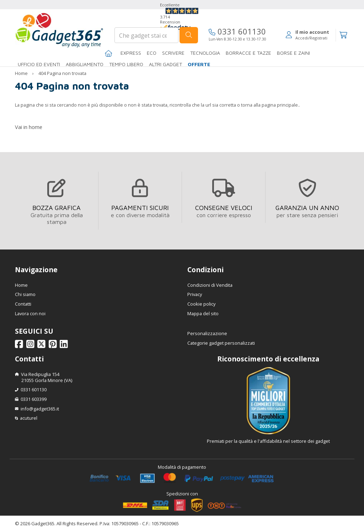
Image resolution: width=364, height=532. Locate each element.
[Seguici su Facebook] (20, 346)
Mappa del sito (203, 313)
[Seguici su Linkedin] (65, 346)
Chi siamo (25, 294)
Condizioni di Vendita (209, 285)
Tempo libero (126, 64)
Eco (151, 53)
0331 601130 (237, 31)
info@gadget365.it (40, 408)
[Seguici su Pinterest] (54, 346)
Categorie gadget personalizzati (221, 343)
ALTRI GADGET (165, 64)
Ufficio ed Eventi (39, 64)
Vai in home (28, 126)
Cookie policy (201, 304)
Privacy (194, 294)
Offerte (199, 64)
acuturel (28, 418)
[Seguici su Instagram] (31, 346)
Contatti (23, 304)
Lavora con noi (30, 313)
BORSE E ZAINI (293, 53)
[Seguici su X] (42, 346)
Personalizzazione (207, 333)
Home (21, 73)
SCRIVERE (173, 53)
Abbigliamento (84, 64)
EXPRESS (131, 53)
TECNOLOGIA (205, 53)
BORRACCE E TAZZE (248, 53)
